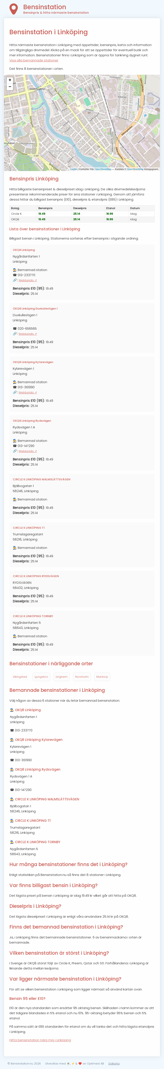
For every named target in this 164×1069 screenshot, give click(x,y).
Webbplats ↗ (28, 280)
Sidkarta (114, 1063)
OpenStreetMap (103, 169)
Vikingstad (20, 677)
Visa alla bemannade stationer (33, 60)
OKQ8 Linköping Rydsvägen (32, 421)
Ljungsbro (41, 677)
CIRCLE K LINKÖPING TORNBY (33, 616)
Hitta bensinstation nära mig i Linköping (40, 1040)
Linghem (61, 677)
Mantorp (102, 677)
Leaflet (73, 169)
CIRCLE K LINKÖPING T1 (29, 528)
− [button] (10, 87)
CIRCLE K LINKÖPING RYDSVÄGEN (36, 576)
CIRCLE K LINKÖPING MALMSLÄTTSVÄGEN (41, 479)
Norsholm (82, 677)
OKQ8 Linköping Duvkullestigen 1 (35, 309)
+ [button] (10, 80)
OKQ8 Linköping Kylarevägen (33, 362)
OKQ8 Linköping (24, 250)
